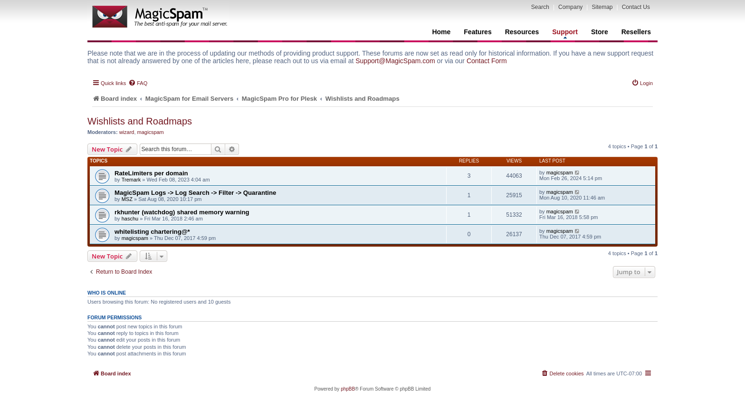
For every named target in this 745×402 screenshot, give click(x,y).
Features (477, 32)
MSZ (127, 199)
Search (540, 7)
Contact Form (487, 61)
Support (565, 33)
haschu (130, 218)
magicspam (150, 132)
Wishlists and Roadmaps (139, 121)
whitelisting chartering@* (152, 231)
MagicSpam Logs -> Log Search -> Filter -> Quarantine (195, 192)
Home (441, 32)
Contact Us (636, 7)
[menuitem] (137, 83)
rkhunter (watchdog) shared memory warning (182, 212)
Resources (522, 32)
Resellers (636, 32)
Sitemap (602, 7)
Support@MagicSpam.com (395, 61)
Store (599, 32)
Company (570, 7)
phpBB (348, 389)
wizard (126, 132)
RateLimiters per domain (151, 173)
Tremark (131, 179)
